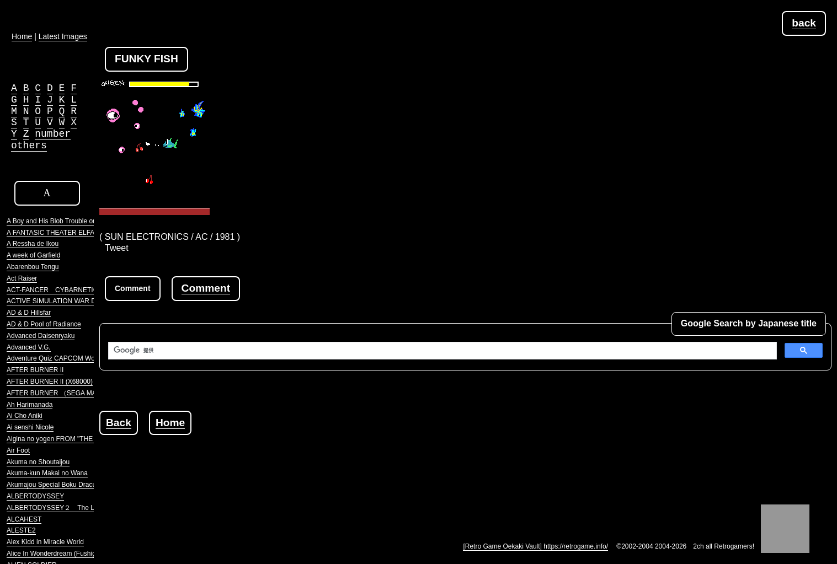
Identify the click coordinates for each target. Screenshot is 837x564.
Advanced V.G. (29, 347)
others (29, 145)
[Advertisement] (300, 460)
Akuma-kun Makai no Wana (47, 473)
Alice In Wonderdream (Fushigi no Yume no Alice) (79, 553)
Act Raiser (22, 278)
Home (170, 422)
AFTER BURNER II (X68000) (50, 381)
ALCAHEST (24, 519)
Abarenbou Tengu (33, 267)
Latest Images (63, 36)
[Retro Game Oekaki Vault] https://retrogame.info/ (535, 546)
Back (118, 422)
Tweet (117, 248)
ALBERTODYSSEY (35, 496)
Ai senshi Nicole (30, 427)
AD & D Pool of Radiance (44, 324)
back (804, 23)
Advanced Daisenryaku (40, 336)
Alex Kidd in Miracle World (45, 542)
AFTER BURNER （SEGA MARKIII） (62, 393)
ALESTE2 (21, 530)
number (53, 133)
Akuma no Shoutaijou (38, 462)
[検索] (441, 351)
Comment (206, 288)
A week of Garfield (33, 255)
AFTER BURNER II (35, 370)
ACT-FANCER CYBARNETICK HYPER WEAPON (82, 290)
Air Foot (18, 450)
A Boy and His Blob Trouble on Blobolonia (68, 221)
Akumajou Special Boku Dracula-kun (60, 484)
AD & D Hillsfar (29, 312)
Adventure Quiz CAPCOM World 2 (57, 358)
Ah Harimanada (29, 405)
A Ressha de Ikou (32, 244)
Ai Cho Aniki (24, 416)
